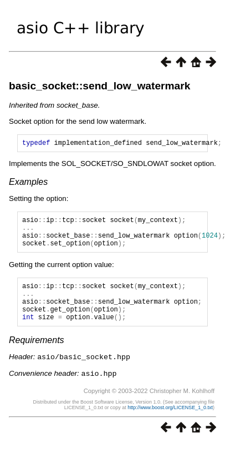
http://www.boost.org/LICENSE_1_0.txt (170, 423)
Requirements (36, 356)
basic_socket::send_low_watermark (99, 86)
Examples (28, 183)
